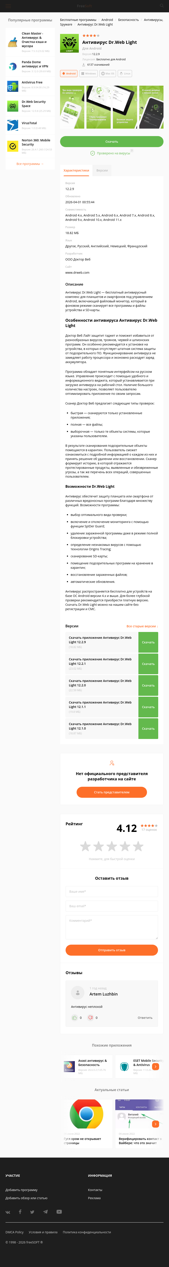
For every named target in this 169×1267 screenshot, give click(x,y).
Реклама (94, 1198)
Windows (88, 73)
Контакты (95, 1190)
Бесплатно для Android (111, 59)
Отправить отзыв (111, 950)
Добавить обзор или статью (27, 1198)
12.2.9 (91, 54)
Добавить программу (21, 1190)
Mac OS (107, 73)
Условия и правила (43, 1232)
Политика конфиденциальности (87, 1232)
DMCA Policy (15, 1232)
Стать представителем (112, 792)
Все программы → (30, 164)
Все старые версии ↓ (142, 626)
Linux (124, 73)
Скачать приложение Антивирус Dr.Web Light (100, 639)
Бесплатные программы (78, 20)
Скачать (111, 141)
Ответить (145, 1018)
